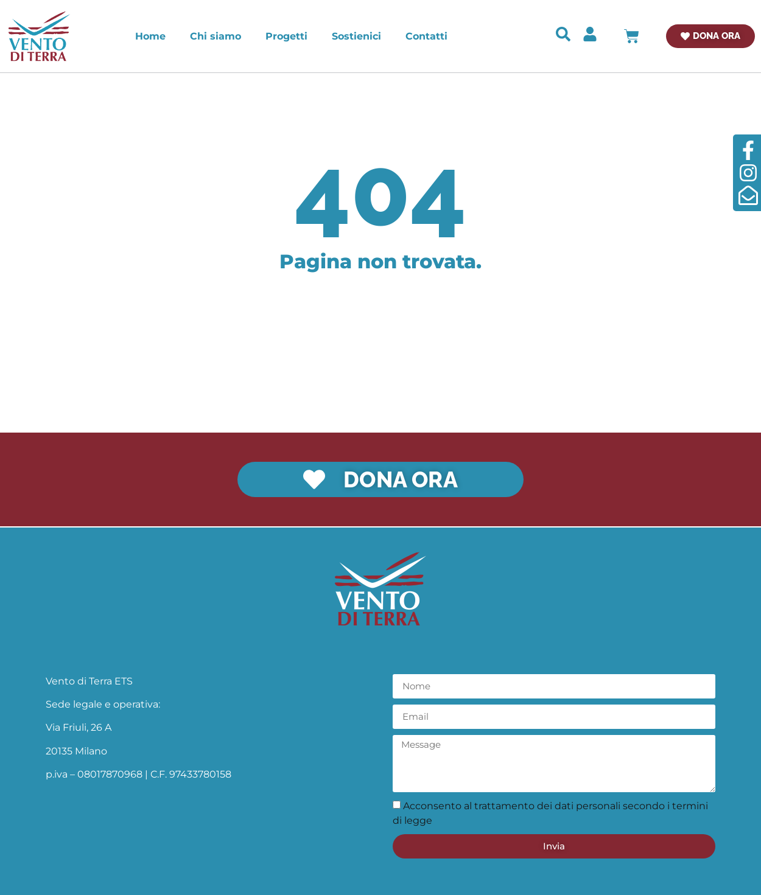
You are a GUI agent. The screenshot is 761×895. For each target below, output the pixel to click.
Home (150, 36)
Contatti (426, 36)
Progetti (286, 36)
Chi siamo (215, 36)
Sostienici (356, 36)
